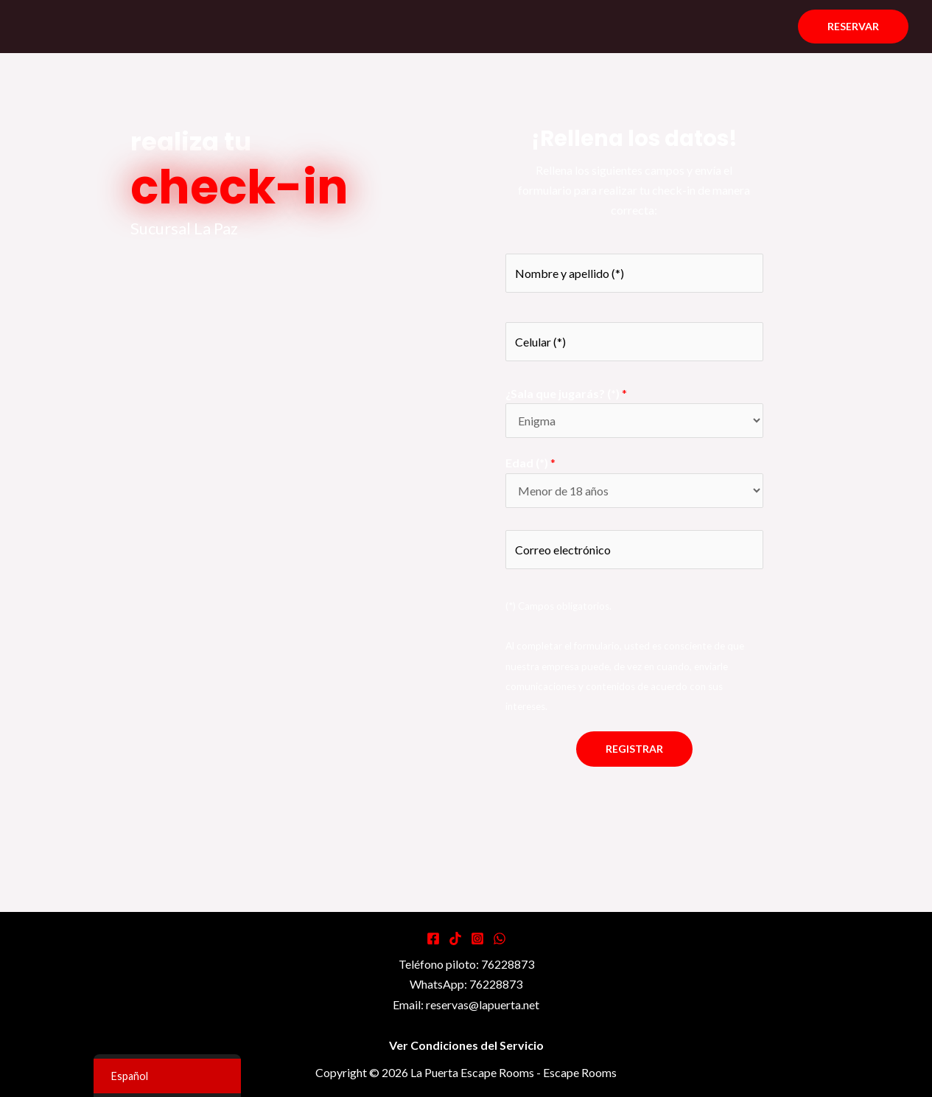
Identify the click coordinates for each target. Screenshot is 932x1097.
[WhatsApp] (499, 938)
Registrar (634, 748)
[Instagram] (477, 938)
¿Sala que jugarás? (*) (566, 393)
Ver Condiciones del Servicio (466, 1045)
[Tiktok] (455, 938)
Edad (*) (530, 463)
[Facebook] (433, 938)
